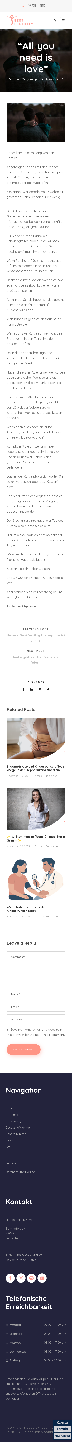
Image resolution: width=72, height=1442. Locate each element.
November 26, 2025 (18, 846)
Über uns (12, 1108)
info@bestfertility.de (28, 1254)
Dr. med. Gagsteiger (24, 79)
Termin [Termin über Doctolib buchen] (62, 1429)
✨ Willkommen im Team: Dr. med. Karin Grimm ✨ (36, 838)
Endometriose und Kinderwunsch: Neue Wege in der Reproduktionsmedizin (36, 768)
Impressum (13, 1163)
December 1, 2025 (17, 775)
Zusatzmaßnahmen (18, 1127)
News (50, 79)
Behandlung (14, 1121)
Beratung (12, 1114)
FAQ (9, 1147)
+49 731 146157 (35, 5)
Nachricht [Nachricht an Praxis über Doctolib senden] (62, 1436)
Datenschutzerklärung (20, 1172)
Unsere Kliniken (16, 1134)
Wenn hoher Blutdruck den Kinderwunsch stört (26, 909)
